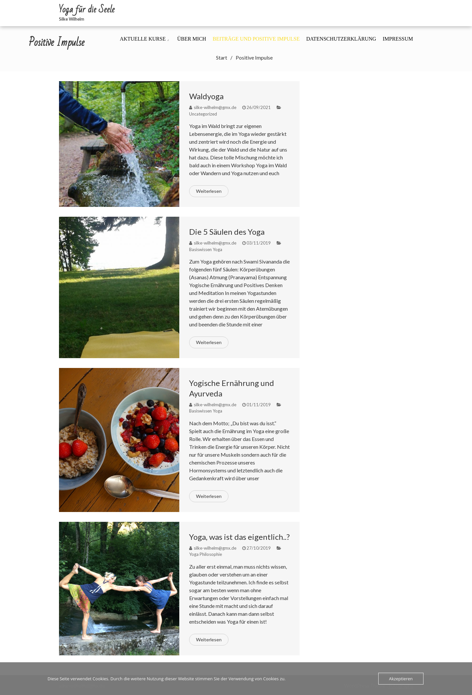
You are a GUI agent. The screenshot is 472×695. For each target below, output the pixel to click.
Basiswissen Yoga (205, 249)
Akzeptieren (401, 679)
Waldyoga (206, 96)
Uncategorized (203, 114)
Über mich (191, 39)
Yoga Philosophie (205, 554)
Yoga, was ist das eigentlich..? (239, 536)
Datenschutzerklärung (341, 39)
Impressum (398, 39)
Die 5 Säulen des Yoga (227, 231)
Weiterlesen (209, 191)
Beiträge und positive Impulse (256, 39)
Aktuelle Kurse (143, 39)
